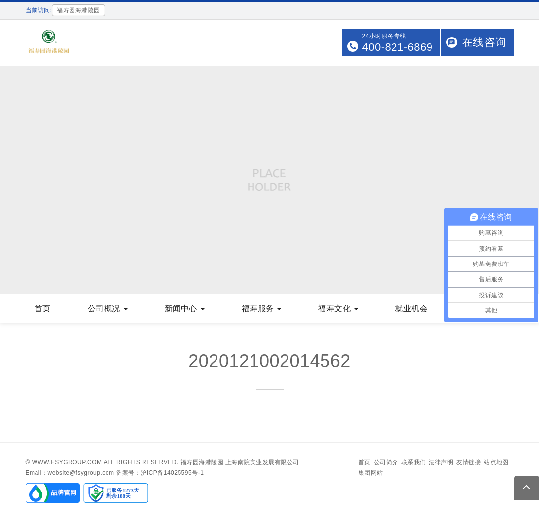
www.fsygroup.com (67, 462)
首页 (43, 308)
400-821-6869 (397, 47)
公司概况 (108, 308)
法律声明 (441, 462)
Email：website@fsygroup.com (70, 472)
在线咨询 (484, 42)
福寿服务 (262, 308)
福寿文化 (338, 308)
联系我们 (413, 462)
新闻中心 (185, 308)
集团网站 (371, 472)
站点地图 (496, 462)
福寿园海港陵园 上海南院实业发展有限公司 (239, 462)
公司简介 (386, 462)
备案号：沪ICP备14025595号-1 (160, 472)
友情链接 (468, 462)
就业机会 (411, 308)
